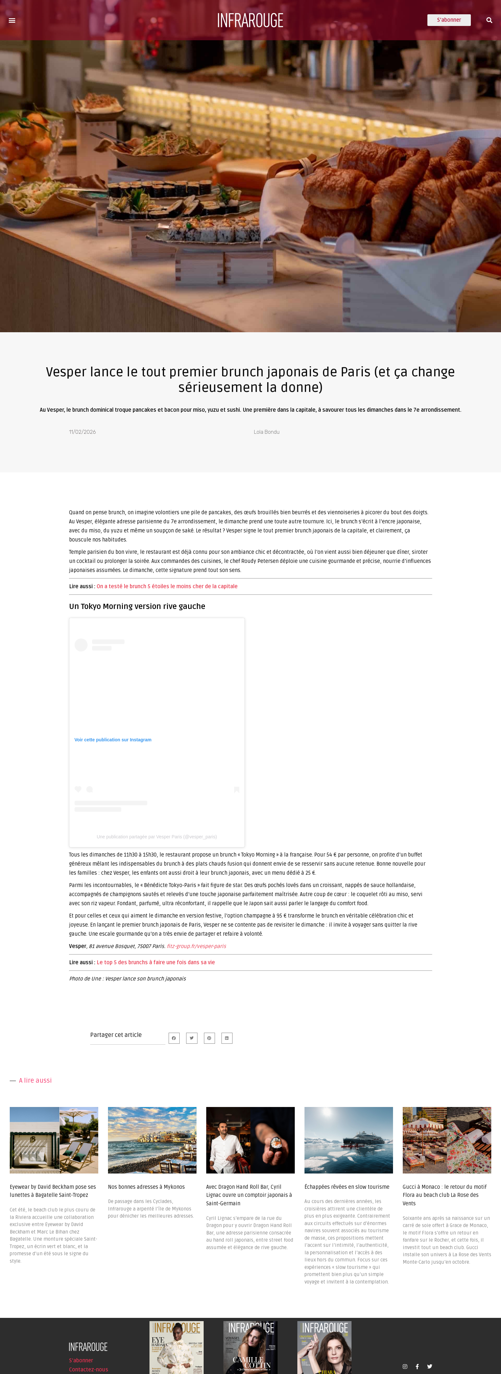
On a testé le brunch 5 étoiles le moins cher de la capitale (167, 586)
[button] (11, 20)
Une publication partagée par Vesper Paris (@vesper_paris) (157, 836)
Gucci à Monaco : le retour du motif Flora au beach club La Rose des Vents (444, 1195)
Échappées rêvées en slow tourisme (346, 1187)
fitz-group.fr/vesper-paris (196, 946)
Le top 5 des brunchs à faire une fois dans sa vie (156, 962)
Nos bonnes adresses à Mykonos (146, 1187)
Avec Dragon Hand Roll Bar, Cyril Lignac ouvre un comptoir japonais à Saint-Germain (249, 1195)
